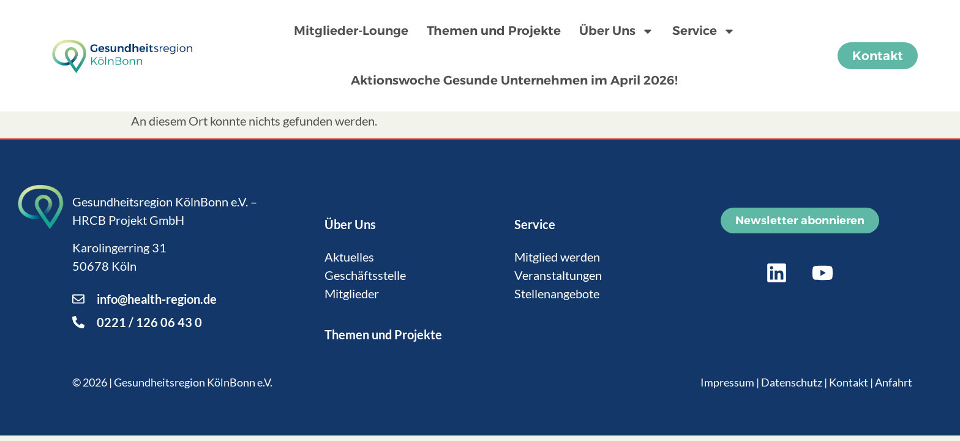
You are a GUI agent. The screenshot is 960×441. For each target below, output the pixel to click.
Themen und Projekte (494, 30)
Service (703, 31)
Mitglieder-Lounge (351, 30)
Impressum (727, 382)
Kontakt (848, 382)
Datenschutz (791, 382)
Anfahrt (893, 382)
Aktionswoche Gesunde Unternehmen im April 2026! (514, 80)
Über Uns (616, 31)
